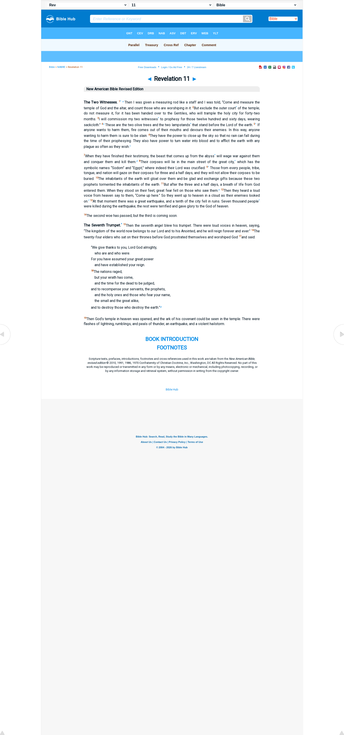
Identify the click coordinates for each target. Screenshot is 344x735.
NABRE (61, 67)
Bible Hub (172, 389)
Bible (52, 67)
